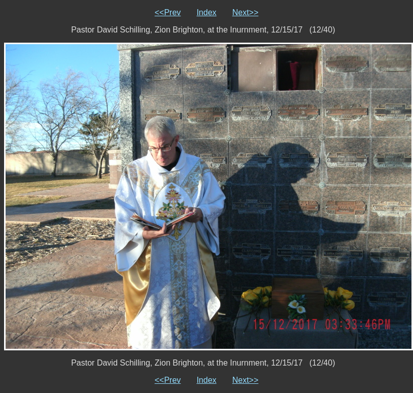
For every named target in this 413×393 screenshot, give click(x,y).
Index (206, 12)
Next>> (245, 12)
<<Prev (168, 12)
